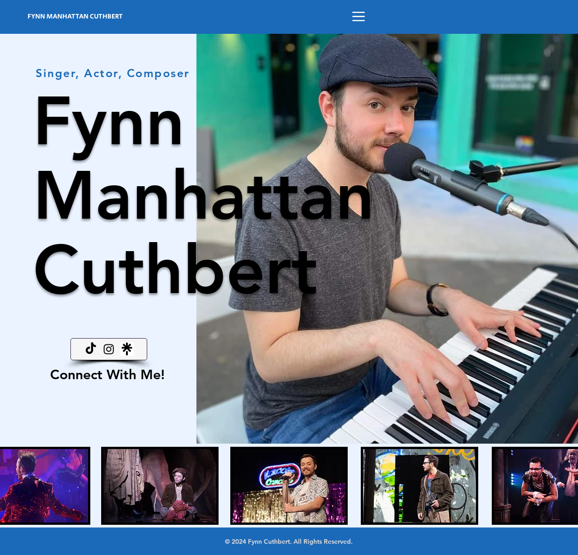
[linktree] (127, 349)
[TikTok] (91, 349)
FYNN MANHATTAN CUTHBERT (75, 16)
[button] (358, 16)
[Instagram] (109, 349)
